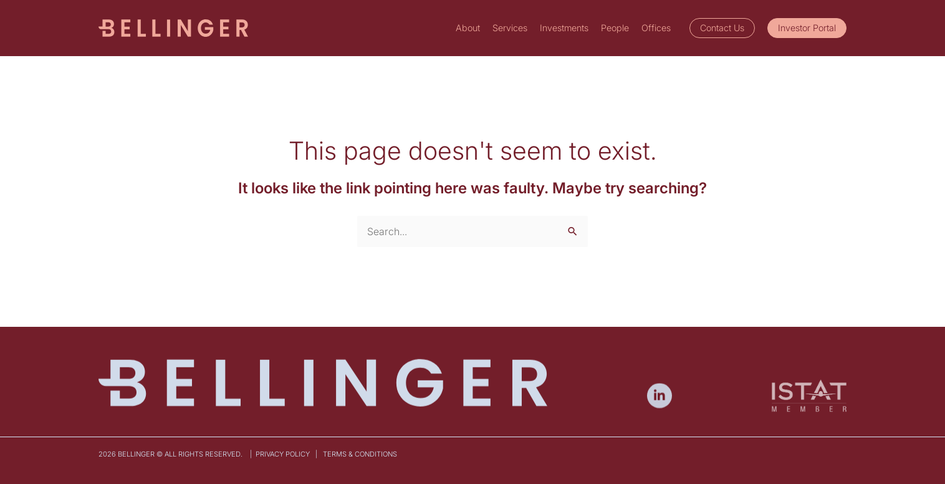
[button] (722, 28)
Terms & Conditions (361, 454)
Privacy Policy (284, 454)
